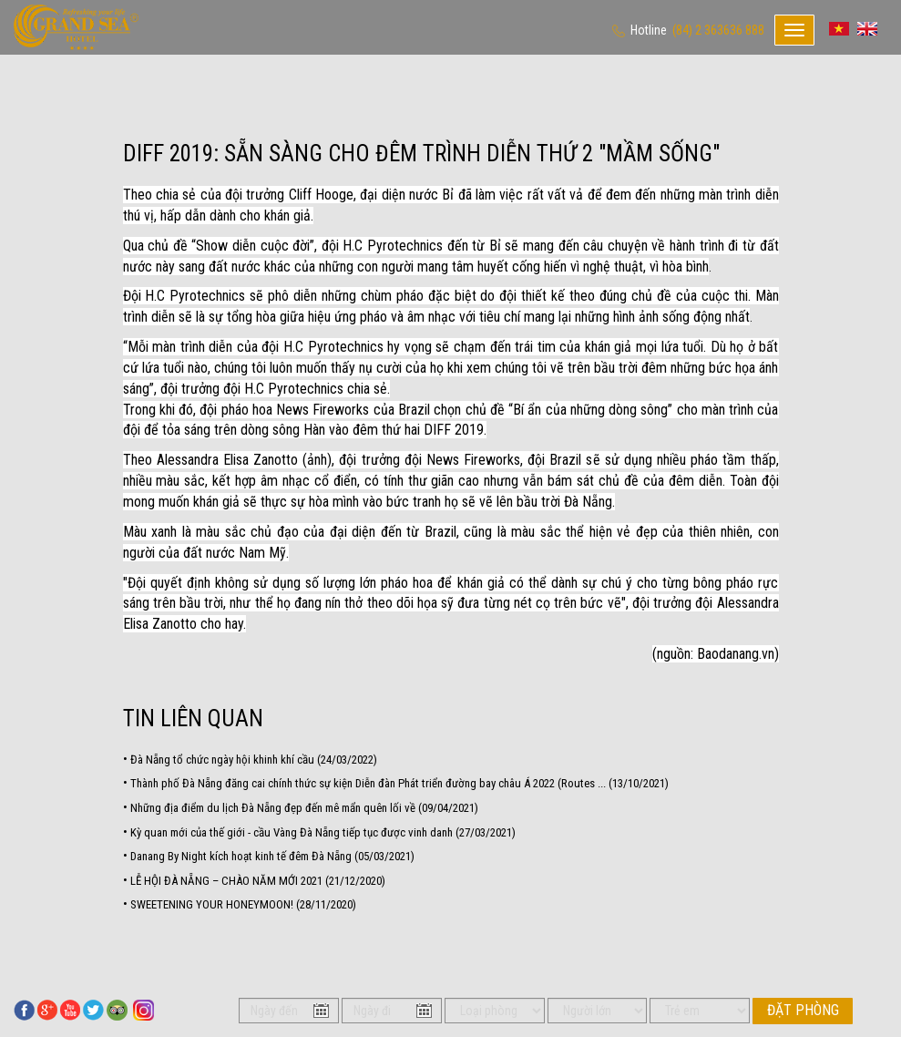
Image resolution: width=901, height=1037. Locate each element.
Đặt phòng (803, 1010)
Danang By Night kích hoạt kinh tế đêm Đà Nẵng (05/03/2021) (272, 856)
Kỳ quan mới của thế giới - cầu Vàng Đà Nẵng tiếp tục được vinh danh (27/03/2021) (323, 832)
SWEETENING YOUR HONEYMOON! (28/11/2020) (243, 904)
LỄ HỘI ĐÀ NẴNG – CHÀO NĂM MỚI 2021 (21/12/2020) (257, 881)
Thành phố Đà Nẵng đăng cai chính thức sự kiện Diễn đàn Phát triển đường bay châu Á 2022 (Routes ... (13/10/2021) (399, 783)
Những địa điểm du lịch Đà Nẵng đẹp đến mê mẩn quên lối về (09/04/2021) (304, 808)
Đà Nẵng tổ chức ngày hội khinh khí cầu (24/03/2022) (253, 759)
